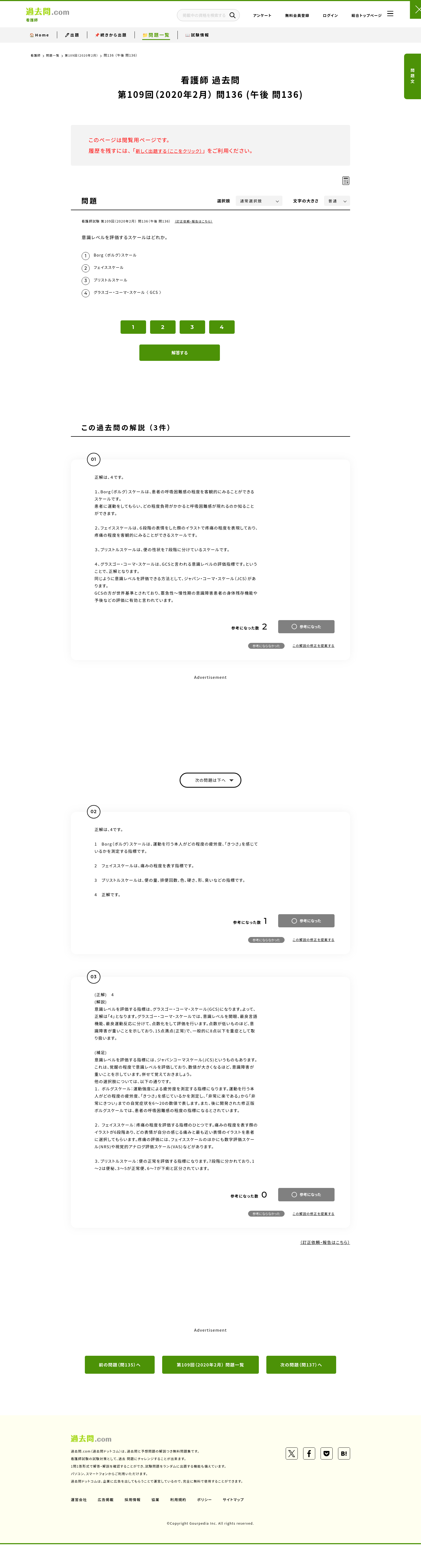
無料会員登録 (281, 17)
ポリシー (207, 1507)
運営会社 (79, 1507)
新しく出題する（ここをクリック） (175, 150)
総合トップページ (350, 17)
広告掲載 (106, 1507)
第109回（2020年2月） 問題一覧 (210, 1372)
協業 (157, 1507)
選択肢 (224, 200)
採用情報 (134, 1507)
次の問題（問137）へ (301, 1372)
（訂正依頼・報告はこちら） (195, 221)
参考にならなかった (266, 651)
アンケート (246, 17)
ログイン (314, 17)
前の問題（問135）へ (119, 1372)
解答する (179, 357)
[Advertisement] (210, 724)
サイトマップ (237, 1507)
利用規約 (180, 1507)
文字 (306, 200)
